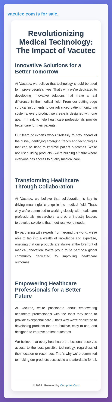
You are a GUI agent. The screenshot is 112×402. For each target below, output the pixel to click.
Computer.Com (69, 385)
